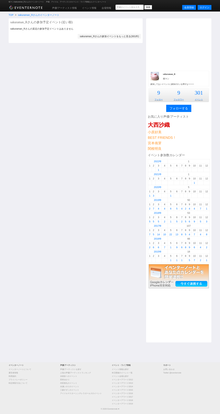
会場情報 (106, 8)
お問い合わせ (169, 369)
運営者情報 (13, 373)
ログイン (204, 7)
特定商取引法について (18, 383)
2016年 (158, 238)
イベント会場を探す (120, 376)
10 (164, 234)
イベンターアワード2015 (122, 390)
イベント (199, 99)
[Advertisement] (179, 44)
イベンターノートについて (20, 369)
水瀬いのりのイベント (69, 386)
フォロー (159, 99)
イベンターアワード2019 (122, 404)
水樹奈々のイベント (68, 376)
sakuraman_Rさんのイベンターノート (38, 15)
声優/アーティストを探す (70, 369)
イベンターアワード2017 (122, 397)
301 (199, 93)
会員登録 (189, 7)
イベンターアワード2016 (122, 393)
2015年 (158, 251)
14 (158, 234)
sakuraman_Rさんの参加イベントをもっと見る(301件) (109, 36)
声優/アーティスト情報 (64, 8)
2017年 (158, 225)
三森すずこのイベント (69, 390)
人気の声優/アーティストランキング (75, 373)
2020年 (158, 187)
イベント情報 (89, 8)
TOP (11, 15)
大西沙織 (159, 125)
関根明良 (155, 148)
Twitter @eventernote (172, 373)
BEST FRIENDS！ (162, 137)
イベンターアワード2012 (122, 380)
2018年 (158, 213)
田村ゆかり (65, 380)
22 (170, 234)
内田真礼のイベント (68, 383)
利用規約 (12, 376)
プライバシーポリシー (18, 380)
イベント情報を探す (120, 369)
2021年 (158, 174)
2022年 (158, 161)
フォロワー (179, 99)
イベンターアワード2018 (122, 400)
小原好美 (155, 132)
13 (176, 234)
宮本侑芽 (155, 143)
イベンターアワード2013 (122, 383)
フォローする (178, 108)
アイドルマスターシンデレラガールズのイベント (81, 393)
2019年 (158, 200)
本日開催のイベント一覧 (122, 373)
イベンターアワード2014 (122, 386)
